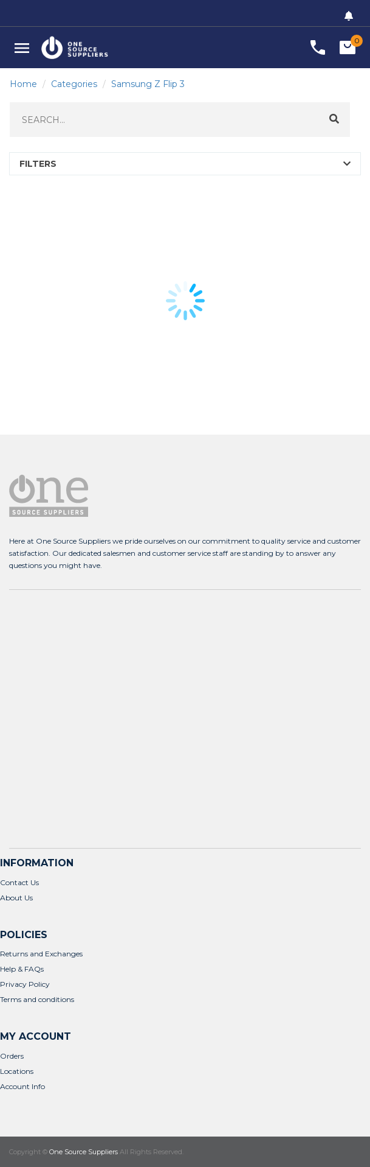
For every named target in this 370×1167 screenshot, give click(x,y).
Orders (12, 1055)
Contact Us (19, 882)
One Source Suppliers (83, 1152)
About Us (16, 897)
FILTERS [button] (38, 163)
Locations (16, 1071)
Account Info (22, 1086)
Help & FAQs (22, 968)
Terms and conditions (37, 999)
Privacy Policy (25, 984)
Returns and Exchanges (41, 953)
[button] (22, 47)
